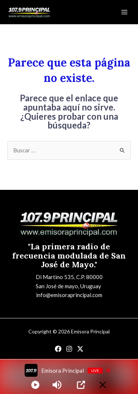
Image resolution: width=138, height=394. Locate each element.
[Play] (35, 385)
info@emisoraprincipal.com (69, 295)
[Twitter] (80, 349)
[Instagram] (69, 349)
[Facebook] (58, 349)
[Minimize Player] (103, 385)
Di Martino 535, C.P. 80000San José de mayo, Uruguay (69, 281)
